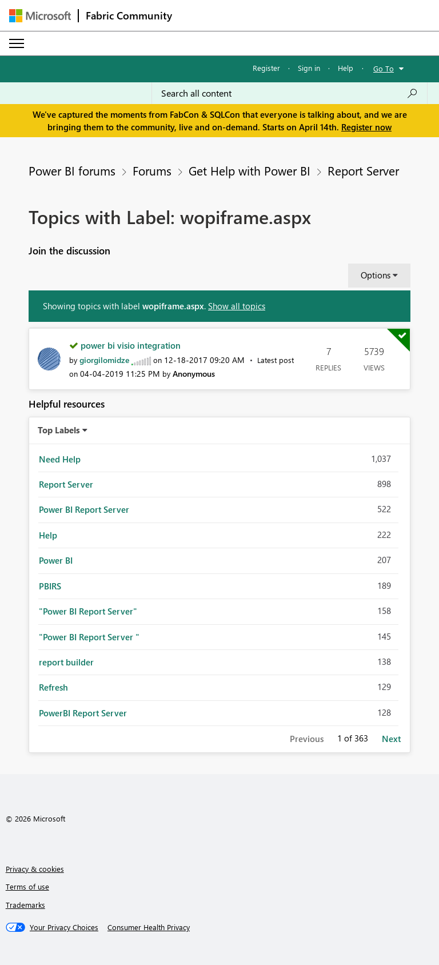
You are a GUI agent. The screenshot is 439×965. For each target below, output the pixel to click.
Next (391, 738)
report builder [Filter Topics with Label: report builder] (66, 662)
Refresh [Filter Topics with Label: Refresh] (53, 687)
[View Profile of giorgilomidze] (104, 360)
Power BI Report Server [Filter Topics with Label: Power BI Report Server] (84, 509)
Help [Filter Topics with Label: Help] (48, 535)
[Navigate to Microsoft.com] (40, 15)
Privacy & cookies (35, 869)
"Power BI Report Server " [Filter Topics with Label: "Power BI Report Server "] (89, 637)
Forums (152, 170)
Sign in (309, 68)
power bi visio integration (131, 345)
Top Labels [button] (59, 430)
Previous (307, 738)
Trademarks (25, 905)
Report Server (363, 170)
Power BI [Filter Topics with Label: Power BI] (56, 560)
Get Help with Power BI (249, 170)
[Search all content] (289, 93)
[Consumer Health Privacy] (148, 927)
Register (266, 68)
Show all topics (236, 306)
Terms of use (27, 886)
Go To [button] (383, 68)
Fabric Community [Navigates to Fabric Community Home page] (129, 15)
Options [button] (375, 275)
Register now (366, 127)
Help (345, 68)
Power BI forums (72, 170)
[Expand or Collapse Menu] (16, 43)
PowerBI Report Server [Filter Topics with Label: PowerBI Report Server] (83, 713)
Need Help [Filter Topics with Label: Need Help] (60, 459)
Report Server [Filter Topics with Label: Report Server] (66, 484)
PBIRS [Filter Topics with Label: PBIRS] (50, 586)
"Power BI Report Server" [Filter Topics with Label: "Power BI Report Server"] (88, 611)
